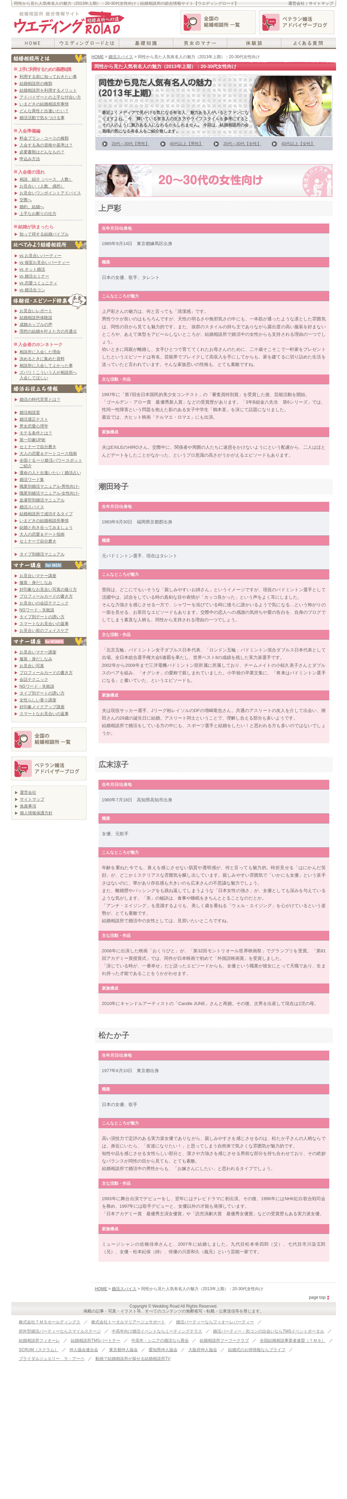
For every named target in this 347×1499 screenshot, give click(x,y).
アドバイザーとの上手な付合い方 (50, 97)
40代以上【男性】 (186, 143)
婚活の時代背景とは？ (40, 399)
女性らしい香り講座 (37, 700)
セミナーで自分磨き (37, 446)
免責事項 (28, 806)
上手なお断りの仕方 (37, 213)
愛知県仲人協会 (163, 1349)
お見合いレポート (35, 310)
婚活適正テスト (33, 419)
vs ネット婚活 (32, 269)
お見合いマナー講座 (37, 575)
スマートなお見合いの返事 (44, 623)
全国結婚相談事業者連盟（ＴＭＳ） (292, 1340)
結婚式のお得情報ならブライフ (256, 1349)
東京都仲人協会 (123, 1349)
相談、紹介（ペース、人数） (46, 179)
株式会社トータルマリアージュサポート (128, 1322)
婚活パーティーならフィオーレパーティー (215, 1322)
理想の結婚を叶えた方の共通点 (48, 331)
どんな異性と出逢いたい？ (44, 111)
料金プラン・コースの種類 (44, 138)
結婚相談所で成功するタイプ (46, 513)
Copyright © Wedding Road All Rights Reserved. (173, 1306)
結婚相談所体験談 (35, 317)
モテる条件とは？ (35, 433)
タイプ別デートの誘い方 (42, 616)
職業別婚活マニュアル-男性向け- (49, 486)
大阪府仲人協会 (202, 1349)
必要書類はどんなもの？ (42, 152)
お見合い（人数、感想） (42, 186)
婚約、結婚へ (31, 206)
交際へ (25, 200)
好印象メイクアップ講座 (42, 706)
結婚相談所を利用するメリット (48, 90)
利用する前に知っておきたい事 (48, 76)
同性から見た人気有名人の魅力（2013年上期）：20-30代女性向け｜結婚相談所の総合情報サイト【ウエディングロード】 (126, 3)
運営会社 (296, 3)
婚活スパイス (120, 56)
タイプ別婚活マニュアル (42, 554)
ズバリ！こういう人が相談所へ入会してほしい (48, 375)
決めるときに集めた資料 (42, 358)
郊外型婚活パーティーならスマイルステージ (60, 1331)
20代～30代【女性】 (242, 143)
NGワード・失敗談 (36, 610)
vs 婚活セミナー (34, 276)
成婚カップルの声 (35, 324)
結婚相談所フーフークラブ (224, 1340)
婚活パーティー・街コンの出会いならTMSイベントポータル (268, 1331)
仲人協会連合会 (83, 1349)
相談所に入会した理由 (40, 352)
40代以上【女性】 (298, 143)
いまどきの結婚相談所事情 (44, 104)
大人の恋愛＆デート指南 (42, 534)
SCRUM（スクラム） (38, 1349)
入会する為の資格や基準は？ (46, 145)
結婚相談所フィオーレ (39, 1340)
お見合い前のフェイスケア (44, 630)
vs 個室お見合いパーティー (44, 262)
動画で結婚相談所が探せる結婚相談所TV (132, 1358)
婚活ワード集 (31, 479)
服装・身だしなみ (35, 582)
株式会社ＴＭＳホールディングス (49, 1322)
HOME (98, 56)
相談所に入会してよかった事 (46, 365)
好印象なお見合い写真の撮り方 (48, 589)
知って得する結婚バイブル (44, 234)
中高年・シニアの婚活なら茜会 (160, 1340)
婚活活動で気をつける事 (42, 117)
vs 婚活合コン (32, 290)
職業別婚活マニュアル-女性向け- (49, 493)
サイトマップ (321, 3)
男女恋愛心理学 (33, 426)
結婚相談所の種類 (35, 83)
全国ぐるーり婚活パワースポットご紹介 (50, 463)
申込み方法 (29, 158)
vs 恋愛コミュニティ (38, 283)
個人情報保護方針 (36, 813)
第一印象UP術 (32, 439)
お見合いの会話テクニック (44, 603)
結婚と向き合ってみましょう (46, 527)
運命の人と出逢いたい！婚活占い (50, 472)
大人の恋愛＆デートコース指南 (48, 453)
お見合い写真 (31, 665)
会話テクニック (33, 679)
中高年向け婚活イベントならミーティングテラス (157, 1331)
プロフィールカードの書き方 (46, 596)
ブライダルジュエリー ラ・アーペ (51, 1358)
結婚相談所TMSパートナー (95, 1340)
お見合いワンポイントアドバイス (50, 193)
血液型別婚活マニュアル (42, 500)
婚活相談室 (29, 412)
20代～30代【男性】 (131, 143)
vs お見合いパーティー (40, 255)
